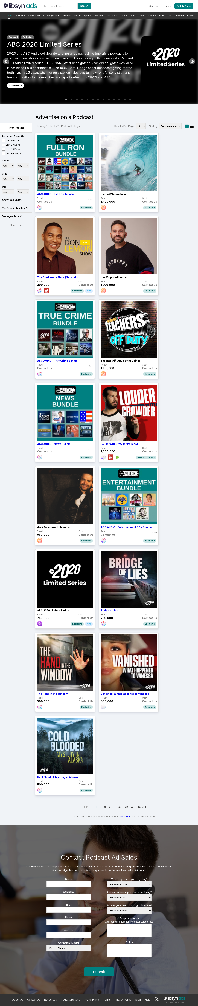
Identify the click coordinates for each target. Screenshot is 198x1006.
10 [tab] (114, 99)
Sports (87, 15)
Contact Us (33, 999)
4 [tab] (82, 99)
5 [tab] (87, 99)
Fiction (123, 15)
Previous (6, 61)
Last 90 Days (11, 149)
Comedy (98, 15)
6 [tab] (93, 99)
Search (84, 6)
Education (179, 15)
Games (191, 15)
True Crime (111, 15)
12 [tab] (125, 99)
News (133, 15)
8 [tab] (103, 99)
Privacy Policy (123, 999)
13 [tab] (130, 99)
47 (120, 806)
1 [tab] (66, 99)
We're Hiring (91, 999)
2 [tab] (71, 99)
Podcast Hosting (70, 999)
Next (192, 61)
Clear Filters (16, 225)
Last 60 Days (11, 145)
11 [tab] (119, 99)
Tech (141, 15)
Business (67, 15)
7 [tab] (98, 99)
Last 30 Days (11, 140)
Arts (169, 15)
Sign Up (153, 6)
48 (126, 806)
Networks (34, 15)
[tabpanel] (99, 61)
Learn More (15, 85)
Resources (50, 999)
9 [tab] (109, 99)
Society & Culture (155, 15)
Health (77, 15)
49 (132, 806)
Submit (99, 972)
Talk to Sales (183, 6)
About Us (17, 999)
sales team (125, 816)
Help (147, 999)
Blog (138, 999)
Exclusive (20, 15)
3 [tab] (77, 99)
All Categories (51, 15)
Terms (106, 999)
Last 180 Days (11, 153)
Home (9, 15)
